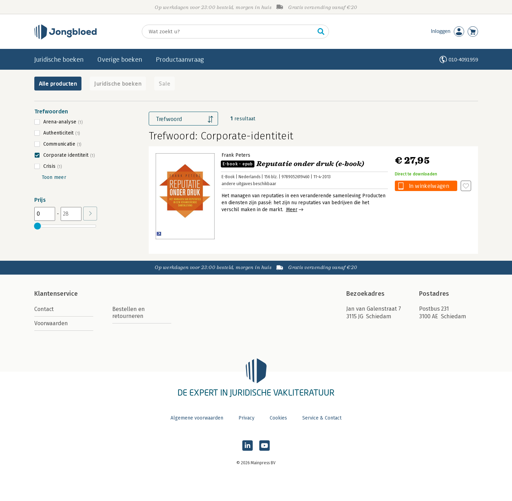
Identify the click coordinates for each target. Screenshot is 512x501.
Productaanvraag (180, 59)
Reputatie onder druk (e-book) (292, 163)
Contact (44, 309)
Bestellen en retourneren (128, 312)
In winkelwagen (429, 185)
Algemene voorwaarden (197, 418)
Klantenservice (56, 293)
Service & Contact (321, 418)
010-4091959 (463, 59)
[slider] (38, 226)
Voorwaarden (51, 323)
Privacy (246, 418)
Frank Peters (236, 155)
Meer (291, 210)
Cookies (278, 418)
